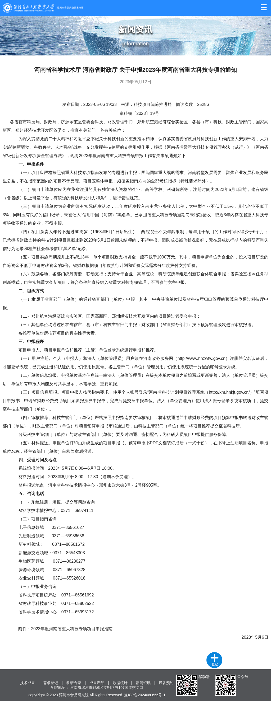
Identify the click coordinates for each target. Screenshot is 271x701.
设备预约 (166, 683)
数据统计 (120, 683)
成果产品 (96, 683)
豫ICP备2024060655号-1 (144, 695)
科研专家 (73, 683)
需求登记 (50, 683)
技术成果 (27, 683)
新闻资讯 (143, 683)
